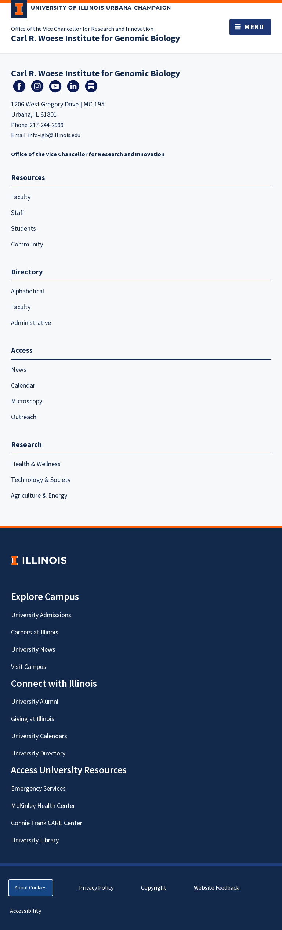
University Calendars (39, 736)
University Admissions (41, 615)
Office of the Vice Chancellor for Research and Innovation (82, 29)
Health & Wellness (36, 464)
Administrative (31, 322)
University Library (35, 840)
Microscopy (26, 401)
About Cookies (31, 887)
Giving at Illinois (32, 719)
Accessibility (25, 911)
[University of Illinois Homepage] (38, 560)
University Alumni (34, 701)
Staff (17, 212)
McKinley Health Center (43, 805)
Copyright (153, 888)
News (18, 369)
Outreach (23, 417)
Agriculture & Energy (39, 495)
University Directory (38, 753)
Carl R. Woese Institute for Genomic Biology (95, 38)
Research (26, 445)
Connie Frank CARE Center (46, 823)
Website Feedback (217, 888)
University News (33, 649)
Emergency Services (38, 788)
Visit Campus (28, 666)
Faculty (20, 197)
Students (23, 228)
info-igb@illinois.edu (54, 135)
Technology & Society (40, 479)
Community (27, 244)
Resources (28, 178)
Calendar (23, 385)
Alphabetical (27, 291)
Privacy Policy (96, 888)
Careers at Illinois (34, 632)
